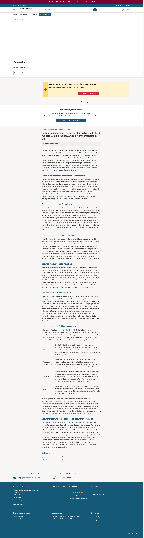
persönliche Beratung (19, 5)
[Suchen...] (95, 9)
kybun (43, 457)
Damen (15, 14)
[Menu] (15, 9)
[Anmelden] (123, 9)
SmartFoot (65, 457)
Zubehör (25, 14)
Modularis (45, 459)
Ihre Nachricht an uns (71, 120)
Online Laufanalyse (45, 14)
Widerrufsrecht (96, 491)
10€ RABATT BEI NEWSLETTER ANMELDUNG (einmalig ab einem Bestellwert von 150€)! (70, 2)
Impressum (113, 533)
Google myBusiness (19, 519)
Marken (35, 14)
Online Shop (19, 19)
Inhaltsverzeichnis (50, 144)
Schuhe (15, 67)
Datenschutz (122, 533)
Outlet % (30, 14)
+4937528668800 (18, 504)
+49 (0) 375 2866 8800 (123, 5)
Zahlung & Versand (98, 494)
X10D (63, 459)
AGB (128, 533)
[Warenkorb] (128, 9)
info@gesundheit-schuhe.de (22, 501)
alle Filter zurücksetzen (88, 93)
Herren (20, 14)
